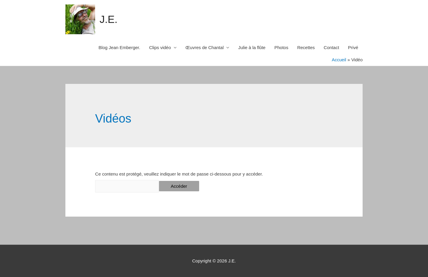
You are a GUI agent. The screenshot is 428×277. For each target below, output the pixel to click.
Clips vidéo (160, 47)
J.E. (108, 19)
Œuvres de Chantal (204, 47)
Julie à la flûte (251, 47)
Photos (281, 47)
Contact (331, 47)
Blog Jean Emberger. (119, 47)
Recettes (306, 47)
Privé (353, 47)
